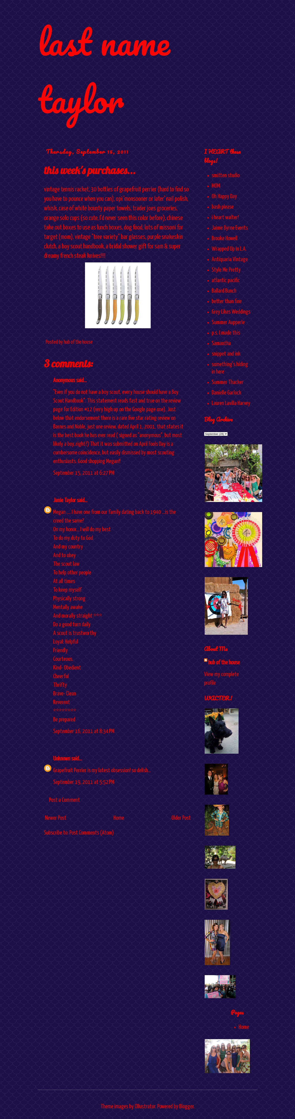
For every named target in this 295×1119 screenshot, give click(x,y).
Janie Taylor (64, 500)
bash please (223, 207)
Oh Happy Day (224, 196)
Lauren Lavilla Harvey (231, 403)
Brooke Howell (224, 238)
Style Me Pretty (226, 270)
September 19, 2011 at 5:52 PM (83, 782)
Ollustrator (145, 1107)
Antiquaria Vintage (230, 259)
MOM (216, 186)
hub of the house (224, 663)
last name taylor (104, 70)
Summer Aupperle (228, 322)
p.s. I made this (226, 333)
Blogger (186, 1107)
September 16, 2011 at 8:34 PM (83, 731)
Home (119, 818)
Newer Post (55, 818)
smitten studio (226, 175)
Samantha (221, 343)
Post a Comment (64, 800)
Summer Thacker (227, 382)
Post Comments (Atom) (91, 833)
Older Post (181, 818)
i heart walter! (225, 217)
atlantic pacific (226, 280)
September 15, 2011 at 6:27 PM (83, 473)
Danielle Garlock (226, 393)
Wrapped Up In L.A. (229, 249)
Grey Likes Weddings (231, 312)
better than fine (227, 301)
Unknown (61, 759)
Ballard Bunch (224, 291)
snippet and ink (226, 354)
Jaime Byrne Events (230, 228)
